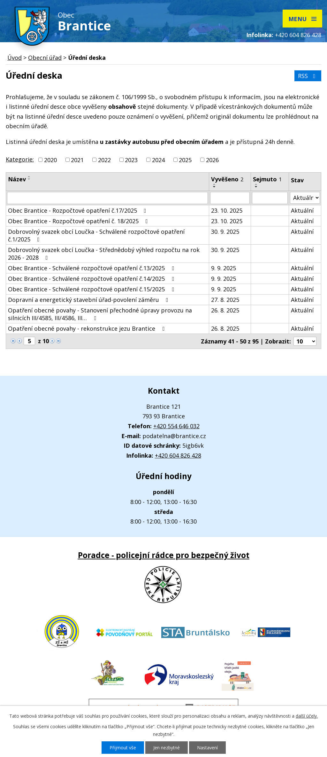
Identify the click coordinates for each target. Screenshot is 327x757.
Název (17, 179)
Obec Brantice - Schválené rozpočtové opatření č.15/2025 (92, 289)
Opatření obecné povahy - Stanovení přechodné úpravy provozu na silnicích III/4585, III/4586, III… (100, 314)
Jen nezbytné (166, 748)
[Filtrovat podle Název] (107, 198)
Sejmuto (267, 179)
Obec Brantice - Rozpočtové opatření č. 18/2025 (79, 221)
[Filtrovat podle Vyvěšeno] (229, 198)
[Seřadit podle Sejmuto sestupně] (256, 186)
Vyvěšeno (227, 179)
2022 (104, 160)
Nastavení (207, 748)
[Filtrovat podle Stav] (305, 198)
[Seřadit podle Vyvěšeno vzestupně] (214, 184)
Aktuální (302, 210)
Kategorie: (20, 159)
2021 (77, 160)
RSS (308, 76)
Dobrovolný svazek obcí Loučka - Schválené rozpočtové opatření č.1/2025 (96, 235)
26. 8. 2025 (225, 310)
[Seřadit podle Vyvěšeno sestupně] (214, 186)
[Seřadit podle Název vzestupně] (29, 176)
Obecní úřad (45, 57)
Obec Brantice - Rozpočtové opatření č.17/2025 (78, 210)
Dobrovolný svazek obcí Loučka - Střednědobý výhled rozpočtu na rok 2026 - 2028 (104, 253)
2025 (185, 160)
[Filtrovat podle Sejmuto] (270, 198)
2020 (50, 160)
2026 (212, 160)
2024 (158, 160)
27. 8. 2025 (225, 300)
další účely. (307, 716)
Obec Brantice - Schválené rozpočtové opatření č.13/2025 (92, 268)
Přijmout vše (123, 748)
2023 (131, 160)
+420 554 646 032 (176, 426)
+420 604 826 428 (298, 35)
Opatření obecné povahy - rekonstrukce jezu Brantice (87, 328)
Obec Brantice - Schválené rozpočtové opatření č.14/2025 (92, 278)
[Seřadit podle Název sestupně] (29, 179)
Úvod (14, 57)
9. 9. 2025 (223, 268)
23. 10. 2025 (226, 210)
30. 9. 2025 (225, 231)
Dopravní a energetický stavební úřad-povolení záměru (89, 300)
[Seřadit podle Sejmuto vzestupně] (256, 184)
